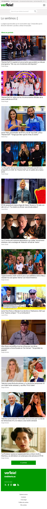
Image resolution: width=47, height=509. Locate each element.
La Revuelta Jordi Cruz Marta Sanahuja (26, 1)
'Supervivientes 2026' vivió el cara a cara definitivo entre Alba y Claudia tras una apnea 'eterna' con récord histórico (23, 277)
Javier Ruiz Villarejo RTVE (38, 1)
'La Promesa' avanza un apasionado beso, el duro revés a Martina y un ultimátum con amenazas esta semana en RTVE (22, 455)
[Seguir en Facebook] (8, 485)
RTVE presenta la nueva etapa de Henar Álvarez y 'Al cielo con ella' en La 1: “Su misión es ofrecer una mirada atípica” (22, 206)
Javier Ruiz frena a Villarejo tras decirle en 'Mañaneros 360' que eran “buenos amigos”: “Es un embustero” (23, 312)
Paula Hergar (4, 66)
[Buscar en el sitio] (21, 11)
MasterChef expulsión (15, 1)
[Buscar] (35, 11)
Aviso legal (23, 499)
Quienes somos (24, 494)
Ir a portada (23, 462)
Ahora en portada (7, 32)
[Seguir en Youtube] (14, 485)
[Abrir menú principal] (44, 5)
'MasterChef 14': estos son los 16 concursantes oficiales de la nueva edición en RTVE (22, 98)
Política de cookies (23, 502)
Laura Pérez (4, 209)
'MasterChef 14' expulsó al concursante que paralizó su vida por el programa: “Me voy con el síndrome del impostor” (23, 63)
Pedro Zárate (4, 244)
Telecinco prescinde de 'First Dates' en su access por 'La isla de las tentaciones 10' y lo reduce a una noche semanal (22, 420)
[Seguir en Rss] (18, 485)
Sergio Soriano (5, 279)
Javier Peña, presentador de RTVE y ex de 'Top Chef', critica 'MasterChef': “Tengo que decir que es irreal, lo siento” (21, 134)
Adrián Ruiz (4, 136)
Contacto (23, 497)
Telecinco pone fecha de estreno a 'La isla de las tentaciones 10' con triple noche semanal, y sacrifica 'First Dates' (23, 384)
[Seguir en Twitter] (5, 485)
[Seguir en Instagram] (11, 485)
